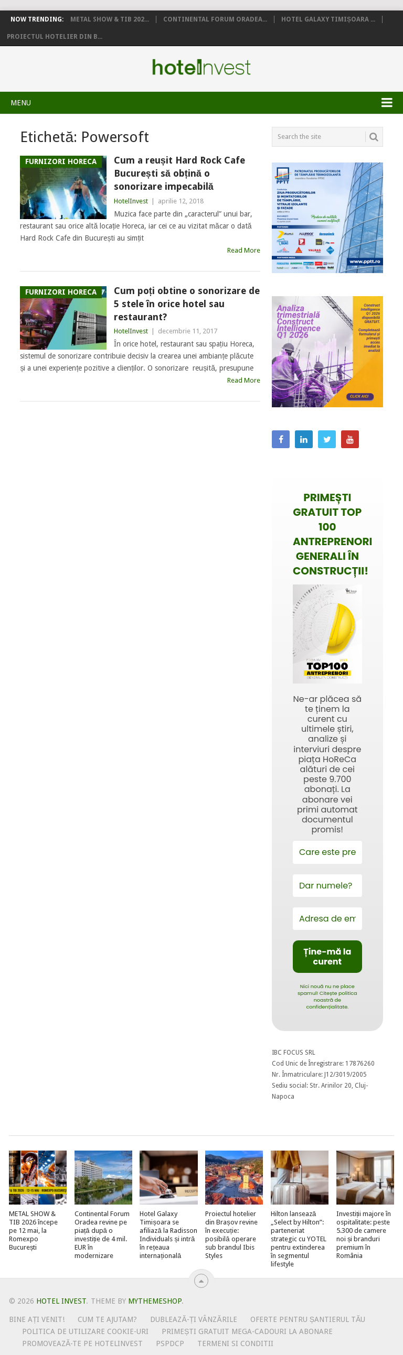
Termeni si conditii (235, 1343)
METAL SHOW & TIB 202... (109, 19)
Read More (243, 250)
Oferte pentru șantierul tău (308, 1319)
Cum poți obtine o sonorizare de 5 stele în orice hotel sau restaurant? (187, 303)
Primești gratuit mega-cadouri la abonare (247, 1331)
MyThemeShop (155, 1301)
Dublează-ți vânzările (193, 1319)
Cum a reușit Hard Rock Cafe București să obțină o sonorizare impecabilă (179, 173)
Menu (20, 103)
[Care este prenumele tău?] (327, 852)
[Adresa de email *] (327, 918)
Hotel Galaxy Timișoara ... (328, 19)
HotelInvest (131, 201)
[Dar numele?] (327, 885)
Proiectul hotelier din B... (54, 36)
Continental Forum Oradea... (215, 19)
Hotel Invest (201, 67)
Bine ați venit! (37, 1319)
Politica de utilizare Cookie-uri (85, 1331)
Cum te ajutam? (107, 1319)
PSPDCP (170, 1343)
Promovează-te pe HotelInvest (82, 1343)
